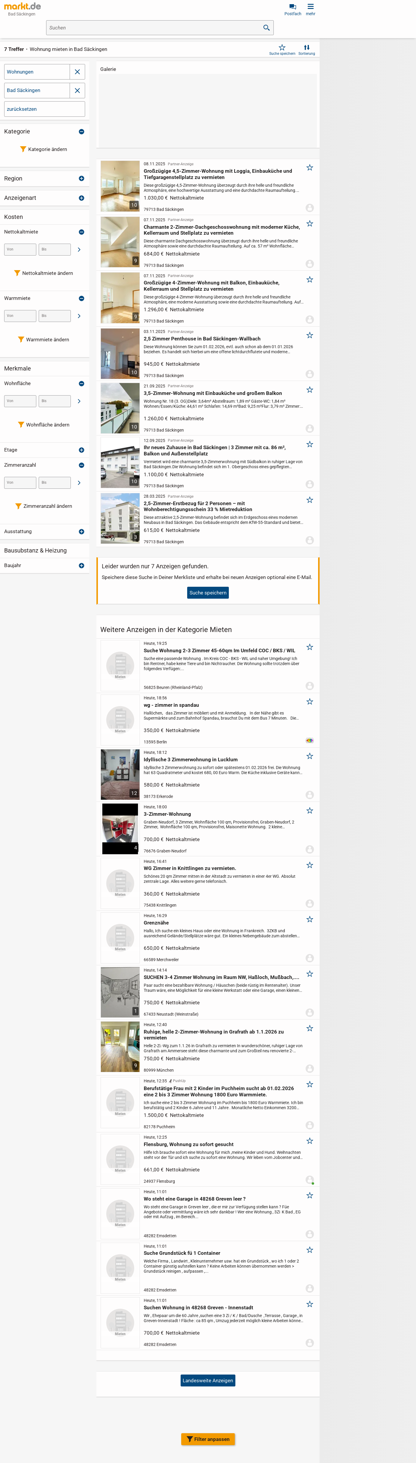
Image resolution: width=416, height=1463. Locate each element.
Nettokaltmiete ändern (47, 273)
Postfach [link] (292, 13)
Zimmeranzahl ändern (48, 506)
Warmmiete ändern (47, 340)
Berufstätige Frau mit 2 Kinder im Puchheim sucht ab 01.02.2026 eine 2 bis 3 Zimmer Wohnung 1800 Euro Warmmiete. (219, 1092)
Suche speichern (282, 54)
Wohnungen (20, 72)
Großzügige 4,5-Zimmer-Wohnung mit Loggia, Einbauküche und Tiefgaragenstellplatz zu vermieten (218, 174)
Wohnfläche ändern (47, 425)
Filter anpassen (212, 1439)
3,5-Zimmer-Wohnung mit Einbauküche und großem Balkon (213, 393)
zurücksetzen (22, 109)
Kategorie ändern (47, 149)
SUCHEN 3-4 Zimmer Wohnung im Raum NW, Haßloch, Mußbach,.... (221, 977)
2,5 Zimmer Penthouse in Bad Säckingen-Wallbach (202, 339)
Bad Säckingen (23, 90)
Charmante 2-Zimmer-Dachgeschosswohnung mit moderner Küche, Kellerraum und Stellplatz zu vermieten (222, 230)
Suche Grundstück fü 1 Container (182, 1253)
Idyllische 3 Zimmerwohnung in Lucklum (191, 759)
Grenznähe (156, 923)
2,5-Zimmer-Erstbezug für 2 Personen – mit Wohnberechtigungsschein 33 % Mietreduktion (198, 506)
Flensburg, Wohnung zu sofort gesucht (189, 1144)
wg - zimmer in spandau (171, 705)
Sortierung (306, 54)
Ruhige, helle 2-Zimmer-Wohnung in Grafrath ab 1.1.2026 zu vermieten (214, 1035)
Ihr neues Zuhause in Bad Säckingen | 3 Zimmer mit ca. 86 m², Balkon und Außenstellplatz (215, 450)
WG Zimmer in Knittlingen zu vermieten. (190, 868)
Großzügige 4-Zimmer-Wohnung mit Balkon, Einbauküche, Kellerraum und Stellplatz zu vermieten (211, 286)
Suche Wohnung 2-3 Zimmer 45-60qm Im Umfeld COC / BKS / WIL (219, 650)
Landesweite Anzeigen (208, 1380)
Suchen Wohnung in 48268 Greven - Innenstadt (198, 1308)
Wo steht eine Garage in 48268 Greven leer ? (194, 1199)
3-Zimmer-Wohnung (167, 814)
